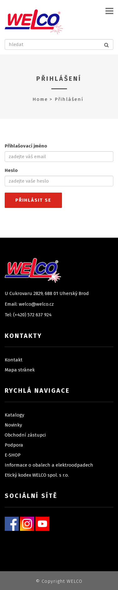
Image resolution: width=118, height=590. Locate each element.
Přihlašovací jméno (26, 146)
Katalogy (14, 415)
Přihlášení (59, 78)
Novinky (13, 425)
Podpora (14, 445)
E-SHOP (13, 455)
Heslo (11, 170)
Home (40, 99)
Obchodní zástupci (25, 435)
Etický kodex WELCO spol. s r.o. (37, 475)
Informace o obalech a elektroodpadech (49, 465)
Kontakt (14, 360)
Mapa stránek (20, 370)
